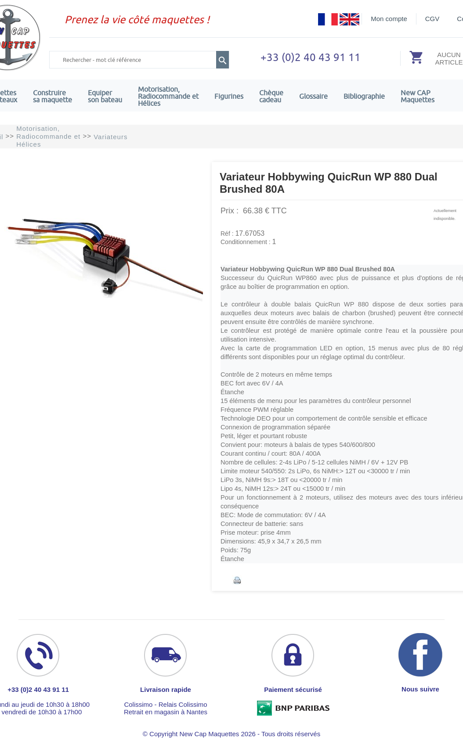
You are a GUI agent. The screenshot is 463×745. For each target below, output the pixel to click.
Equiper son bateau (105, 96)
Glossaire (313, 96)
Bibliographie (364, 96)
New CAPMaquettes (417, 96)
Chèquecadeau (271, 96)
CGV (432, 18)
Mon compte (389, 18)
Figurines (228, 96)
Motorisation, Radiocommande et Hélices (168, 96)
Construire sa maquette (52, 96)
